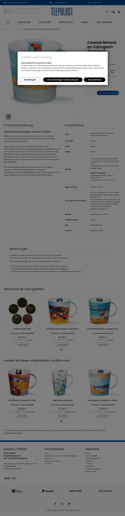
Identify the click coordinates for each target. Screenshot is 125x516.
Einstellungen (30, 79)
